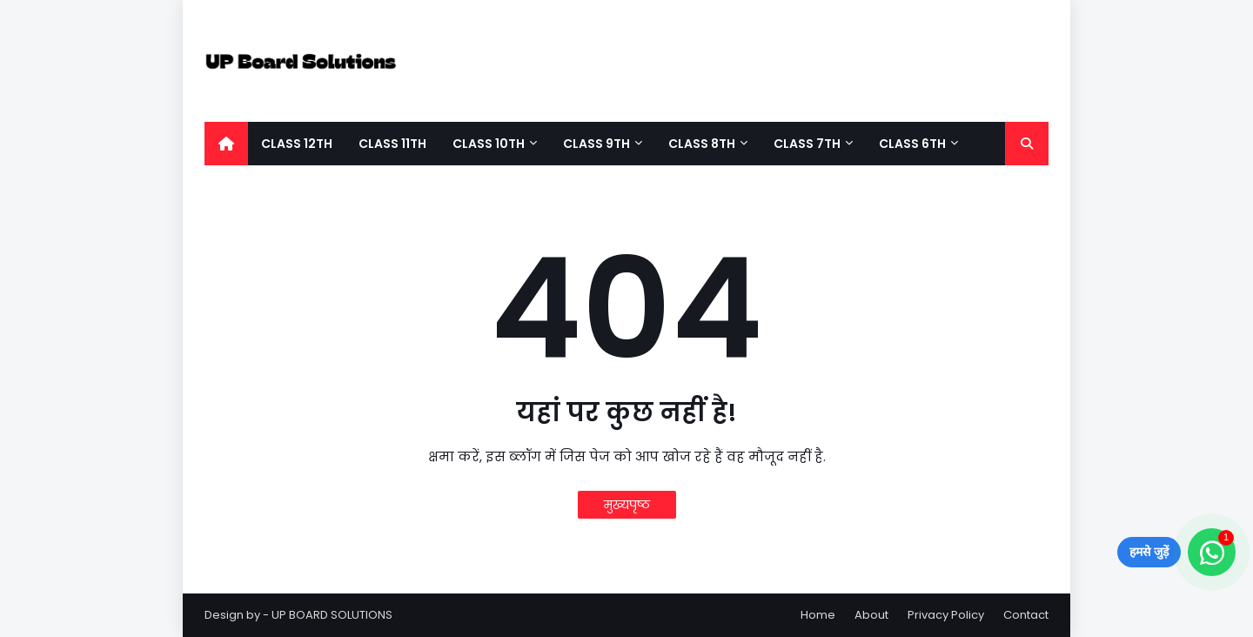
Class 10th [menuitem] (488, 143)
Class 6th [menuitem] (912, 143)
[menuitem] (226, 143)
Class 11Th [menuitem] (392, 143)
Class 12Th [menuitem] (296, 143)
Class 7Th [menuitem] (807, 143)
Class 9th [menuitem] (596, 143)
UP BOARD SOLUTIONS (331, 615)
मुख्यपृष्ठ (627, 504)
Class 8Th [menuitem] (701, 143)
